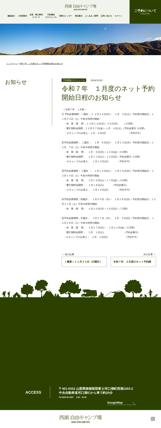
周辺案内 (78, 16)
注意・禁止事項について (36, 16)
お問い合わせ (106, 16)
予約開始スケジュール (51, 16)
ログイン (118, 16)
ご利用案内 (22, 16)
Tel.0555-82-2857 (66, 397)
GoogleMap (115, 402)
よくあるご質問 (91, 16)
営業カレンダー (65, 16)
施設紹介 (11, 16)
